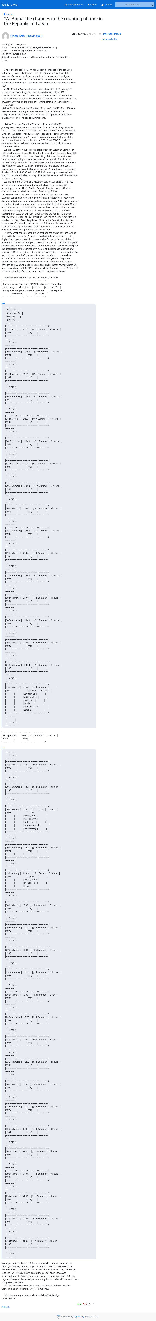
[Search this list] (132, 4)
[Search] (151, 4)
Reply (6, 1306)
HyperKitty (78, 1316)
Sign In (92, 4)
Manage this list (74, 4)
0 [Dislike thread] (85, 1303)
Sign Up (106, 4)
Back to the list (108, 39)
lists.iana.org (10, 5)
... (4, 302)
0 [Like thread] (80, 1303)
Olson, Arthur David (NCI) (26, 36)
